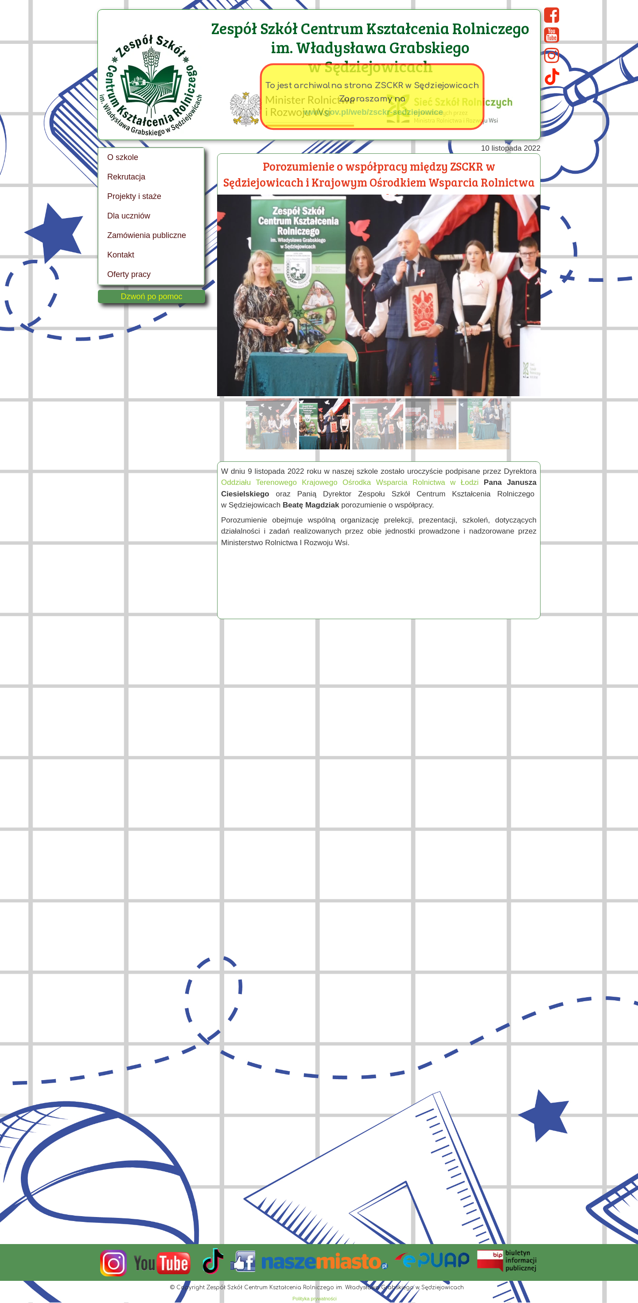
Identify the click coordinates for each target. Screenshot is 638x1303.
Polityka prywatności (314, 1298)
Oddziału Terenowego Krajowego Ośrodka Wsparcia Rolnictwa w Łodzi (349, 482)
